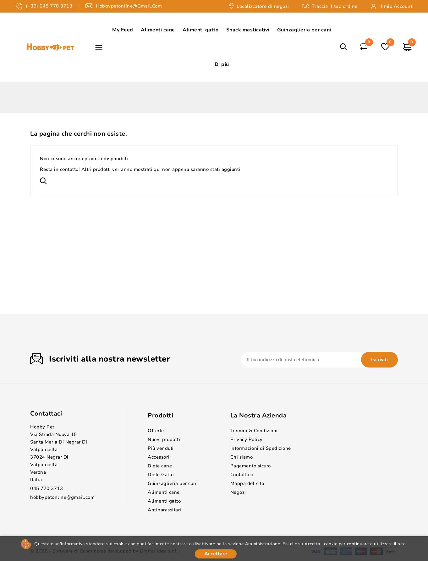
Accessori (158, 457)
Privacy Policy (246, 439)
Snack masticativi (248, 29)
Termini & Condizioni (254, 431)
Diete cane (160, 466)
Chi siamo (241, 457)
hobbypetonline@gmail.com (62, 497)
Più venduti (161, 448)
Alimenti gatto (200, 29)
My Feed (122, 29)
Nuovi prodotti (164, 439)
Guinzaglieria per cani (304, 29)
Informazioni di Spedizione (260, 448)
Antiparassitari (164, 510)
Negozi (238, 492)
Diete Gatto (161, 474)
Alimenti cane (158, 29)
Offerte (156, 431)
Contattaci (46, 413)
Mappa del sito (247, 483)
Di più (222, 64)
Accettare (215, 553)
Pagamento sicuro (250, 466)
